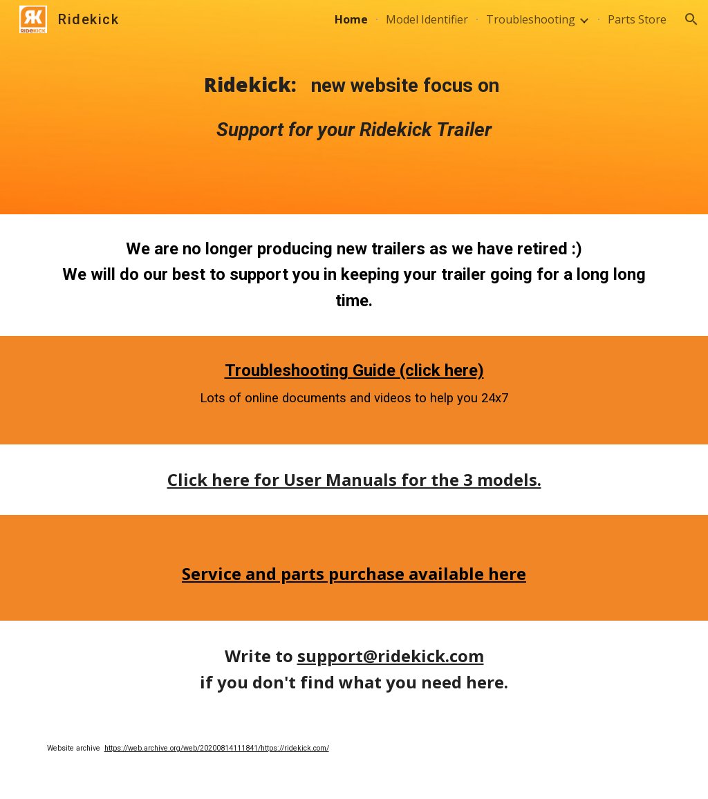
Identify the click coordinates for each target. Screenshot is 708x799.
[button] (691, 19)
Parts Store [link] (637, 19)
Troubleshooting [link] (530, 19)
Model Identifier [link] (427, 19)
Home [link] (351, 19)
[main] (354, 107)
